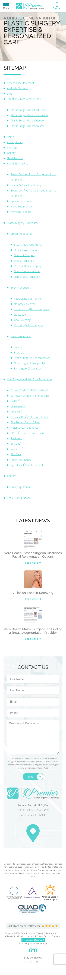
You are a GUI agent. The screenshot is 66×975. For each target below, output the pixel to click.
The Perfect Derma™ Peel (25, 422)
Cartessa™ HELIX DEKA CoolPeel (29, 390)
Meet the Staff (15, 158)
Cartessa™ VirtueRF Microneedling (30, 395)
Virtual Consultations (18, 498)
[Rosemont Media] (33, 949)
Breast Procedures (21, 233)
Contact (11, 476)
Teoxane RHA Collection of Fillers (30, 417)
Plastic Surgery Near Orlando (27, 120)
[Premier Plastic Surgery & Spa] (30, 6)
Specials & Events (21, 201)
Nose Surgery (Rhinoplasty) (29, 363)
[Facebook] (27, 962)
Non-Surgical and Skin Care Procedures (29, 379)
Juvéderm (17, 438)
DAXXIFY (15, 401)
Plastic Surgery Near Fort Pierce (29, 110)
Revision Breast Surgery (27, 266)
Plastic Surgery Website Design (33, 943)
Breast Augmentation (26, 250)
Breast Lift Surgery (24, 255)
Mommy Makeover (24, 304)
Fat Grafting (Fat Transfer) (28, 298)
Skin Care (16, 454)
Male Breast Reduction (27, 276)
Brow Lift (19, 352)
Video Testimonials (21, 206)
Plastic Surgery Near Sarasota (28, 126)
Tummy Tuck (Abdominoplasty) (31, 309)
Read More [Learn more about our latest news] (31, 562)
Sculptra (16, 443)
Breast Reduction (24, 260)
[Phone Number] (56, 6)
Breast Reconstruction (27, 271)
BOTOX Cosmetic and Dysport (28, 433)
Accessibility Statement (20, 83)
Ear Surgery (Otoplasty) (27, 368)
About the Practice (18, 163)
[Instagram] (39, 962)
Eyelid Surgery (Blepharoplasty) (32, 357)
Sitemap (12, 147)
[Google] (33, 962)
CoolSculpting (22, 320)
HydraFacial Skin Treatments (27, 465)
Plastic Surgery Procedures (22, 222)
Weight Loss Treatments (24, 427)
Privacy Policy (15, 142)
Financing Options (21, 487)
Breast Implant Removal (28, 244)
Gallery (11, 152)
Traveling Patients (21, 211)
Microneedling (19, 406)
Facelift (18, 347)
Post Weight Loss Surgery (28, 325)
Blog (9, 93)
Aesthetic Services (17, 88)
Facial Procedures (21, 336)
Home (10, 136)
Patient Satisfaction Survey (26, 185)
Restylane (17, 449)
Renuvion (16, 411)
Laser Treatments (21, 459)
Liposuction (20, 314)
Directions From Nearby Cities (23, 99)
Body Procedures (21, 287)
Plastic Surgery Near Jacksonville (29, 115)
